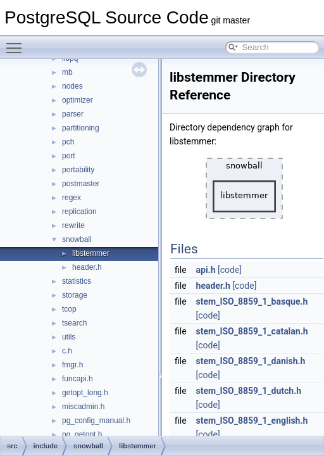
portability (78, 169)
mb (67, 72)
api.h (206, 270)
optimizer (77, 100)
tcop (69, 309)
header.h (87, 267)
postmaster (80, 183)
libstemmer (90, 253)
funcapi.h (77, 378)
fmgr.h (72, 364)
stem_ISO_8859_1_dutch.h (249, 391)
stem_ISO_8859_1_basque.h (252, 301)
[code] (230, 270)
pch (68, 141)
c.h (67, 350)
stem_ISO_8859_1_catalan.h (252, 331)
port (68, 155)
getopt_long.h (85, 392)
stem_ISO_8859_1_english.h (252, 420)
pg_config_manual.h (96, 420)
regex (71, 197)
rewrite (73, 225)
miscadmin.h (83, 406)
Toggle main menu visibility (17, 42)
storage (74, 295)
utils (68, 336)
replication (79, 211)
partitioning (80, 128)
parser (73, 114)
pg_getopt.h (82, 434)
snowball (77, 239)
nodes (72, 86)
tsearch (74, 323)
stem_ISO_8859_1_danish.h (251, 361)
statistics (76, 281)
